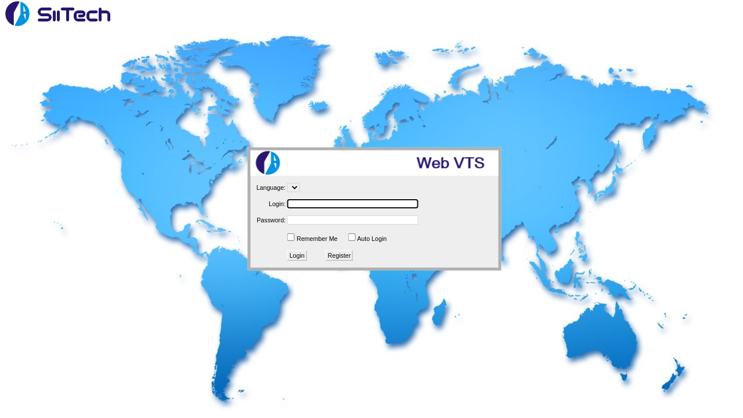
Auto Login (372, 238)
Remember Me (317, 238)
